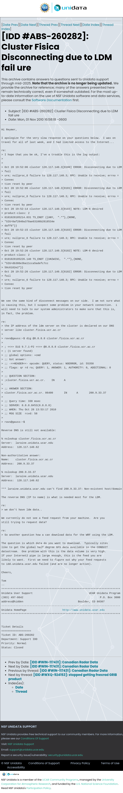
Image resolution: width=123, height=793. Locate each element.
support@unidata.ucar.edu (26, 749)
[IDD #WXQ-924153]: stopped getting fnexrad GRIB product (62, 677)
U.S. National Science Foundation (97, 784)
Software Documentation (52, 100)
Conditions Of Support (35, 738)
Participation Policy (38, 788)
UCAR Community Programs (60, 779)
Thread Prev (48, 25)
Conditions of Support (44, 763)
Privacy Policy (80, 763)
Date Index (91, 25)
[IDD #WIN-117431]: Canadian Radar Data (64, 662)
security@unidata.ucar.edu (65, 755)
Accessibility (16, 767)
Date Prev (10, 25)
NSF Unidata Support (21, 744)
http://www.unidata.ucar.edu (83, 610)
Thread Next (70, 25)
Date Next (28, 25)
